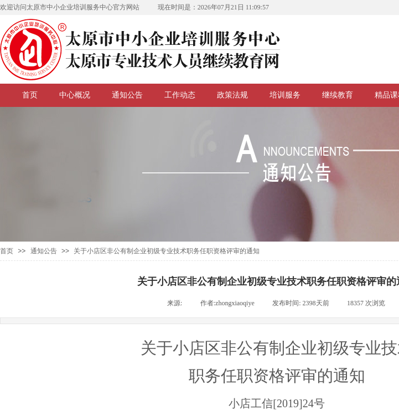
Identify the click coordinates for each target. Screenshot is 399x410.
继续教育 (337, 95)
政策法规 (232, 95)
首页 (30, 95)
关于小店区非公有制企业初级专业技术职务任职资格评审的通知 (167, 251)
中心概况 (74, 95)
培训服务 (285, 95)
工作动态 (179, 95)
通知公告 (127, 95)
